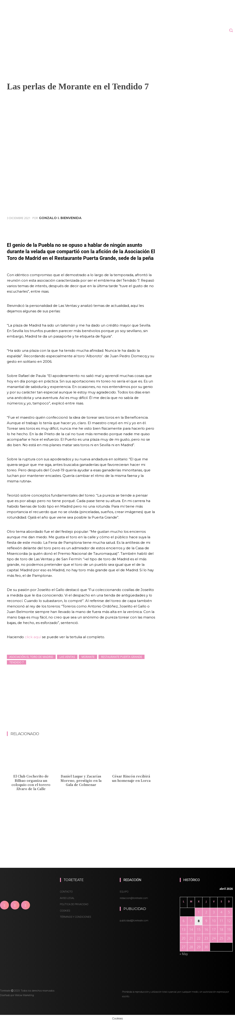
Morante (87, 657)
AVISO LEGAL (67, 898)
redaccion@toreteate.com (134, 898)
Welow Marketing (24, 995)
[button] (231, 30)
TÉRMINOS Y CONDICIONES (75, 916)
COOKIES (65, 910)
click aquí (33, 637)
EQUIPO (124, 891)
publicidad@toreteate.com (134, 920)
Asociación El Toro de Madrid (31, 657)
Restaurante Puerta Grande (121, 657)
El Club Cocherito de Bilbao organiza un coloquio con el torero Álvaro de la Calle (30, 782)
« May (184, 954)
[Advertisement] (90, 719)
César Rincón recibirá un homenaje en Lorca (131, 778)
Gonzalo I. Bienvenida (60, 218)
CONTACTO (66, 891)
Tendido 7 (16, 662)
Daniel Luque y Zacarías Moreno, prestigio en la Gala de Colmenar (80, 780)
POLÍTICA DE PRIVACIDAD (74, 904)
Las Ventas (67, 657)
